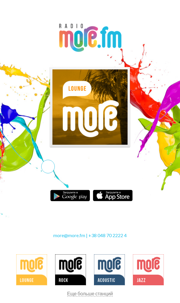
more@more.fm (69, 235)
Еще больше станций (90, 293)
